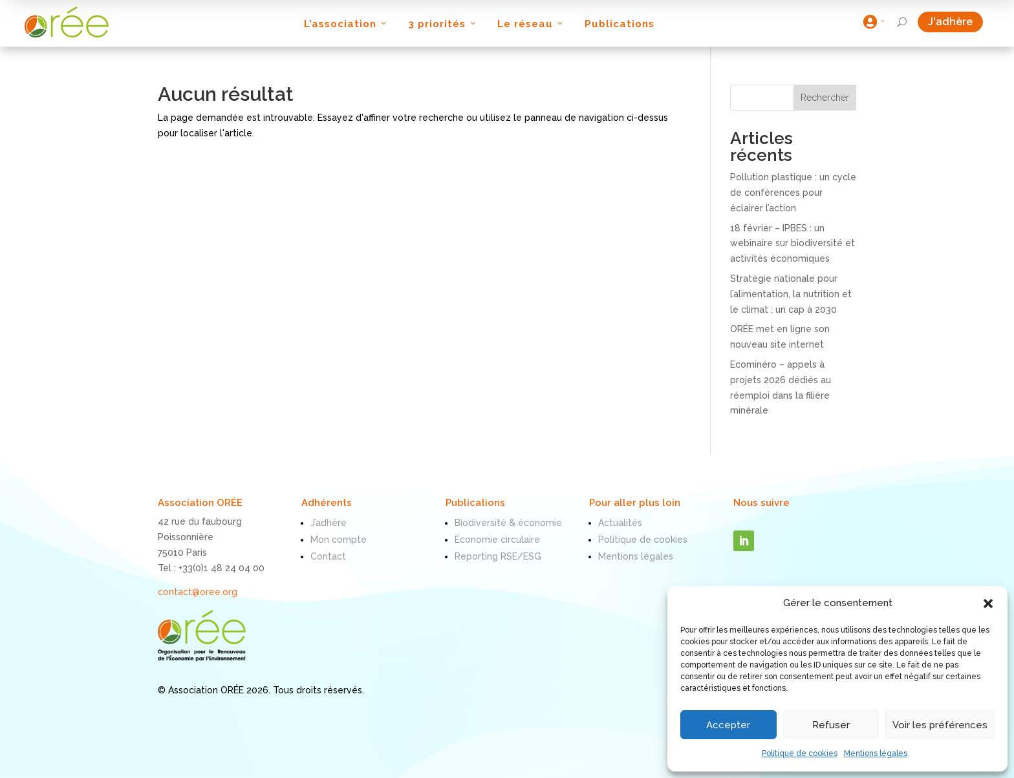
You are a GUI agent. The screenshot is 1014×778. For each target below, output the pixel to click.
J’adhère (328, 523)
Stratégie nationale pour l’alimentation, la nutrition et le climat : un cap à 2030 (791, 294)
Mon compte (338, 539)
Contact (328, 556)
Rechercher (825, 97)
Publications (619, 24)
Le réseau (531, 24)
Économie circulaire (497, 539)
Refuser (831, 725)
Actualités (620, 523)
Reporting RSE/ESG (498, 556)
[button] (988, 603)
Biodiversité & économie (508, 523)
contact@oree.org (197, 592)
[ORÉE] (67, 21)
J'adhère (955, 22)
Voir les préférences (939, 725)
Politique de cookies (799, 753)
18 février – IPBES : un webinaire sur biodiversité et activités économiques (792, 243)
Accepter (728, 725)
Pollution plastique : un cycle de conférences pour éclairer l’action (793, 192)
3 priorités (443, 24)
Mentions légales (875, 753)
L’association (346, 24)
